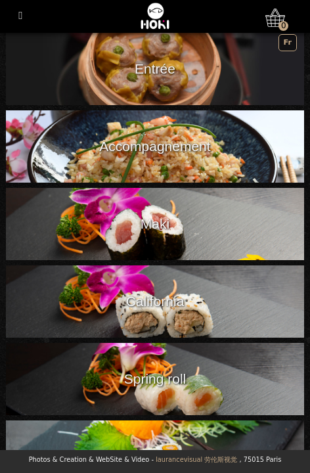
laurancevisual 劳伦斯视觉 (196, 459)
